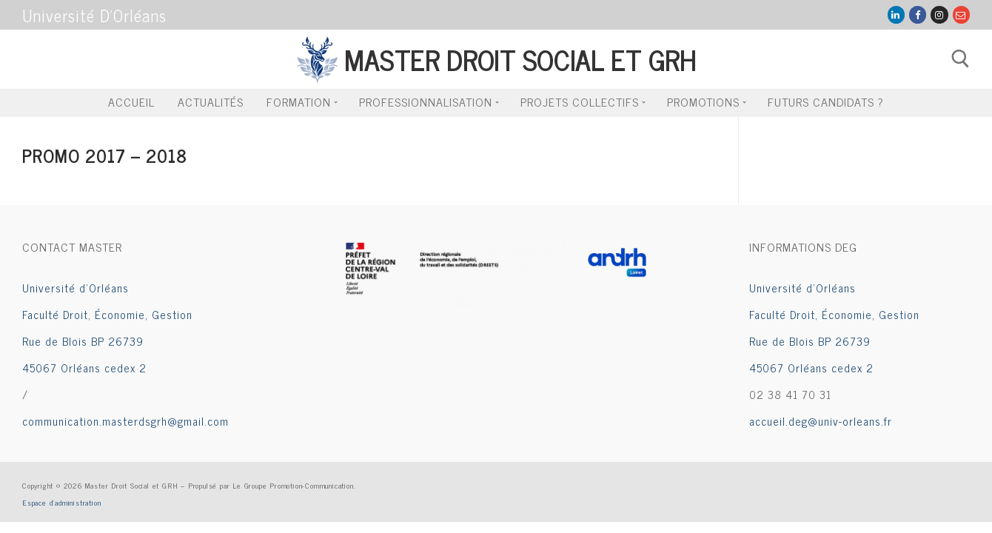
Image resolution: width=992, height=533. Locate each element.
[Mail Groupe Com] (961, 14)
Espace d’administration (61, 502)
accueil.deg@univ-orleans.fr (820, 421)
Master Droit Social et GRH (520, 59)
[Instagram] (939, 14)
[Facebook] (917, 14)
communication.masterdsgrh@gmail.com (125, 421)
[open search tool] (960, 59)
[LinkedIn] (896, 14)
